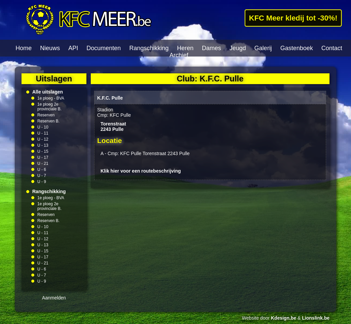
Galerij (263, 48)
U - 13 (42, 145)
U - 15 (42, 151)
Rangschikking (148, 48)
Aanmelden (54, 297)
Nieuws (50, 48)
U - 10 (42, 127)
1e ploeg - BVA (50, 98)
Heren (185, 48)
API (73, 48)
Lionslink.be (315, 318)
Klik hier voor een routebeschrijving (141, 171)
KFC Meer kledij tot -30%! (293, 18)
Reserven (45, 115)
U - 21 (42, 163)
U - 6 (41, 169)
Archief (178, 55)
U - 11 (42, 133)
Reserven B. (48, 121)
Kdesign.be (283, 318)
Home (23, 48)
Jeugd (238, 48)
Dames (211, 48)
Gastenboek (296, 48)
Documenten (103, 48)
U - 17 (42, 157)
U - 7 (41, 175)
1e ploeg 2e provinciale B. (49, 106)
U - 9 (41, 181)
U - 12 (42, 139)
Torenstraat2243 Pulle (113, 126)
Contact (331, 48)
